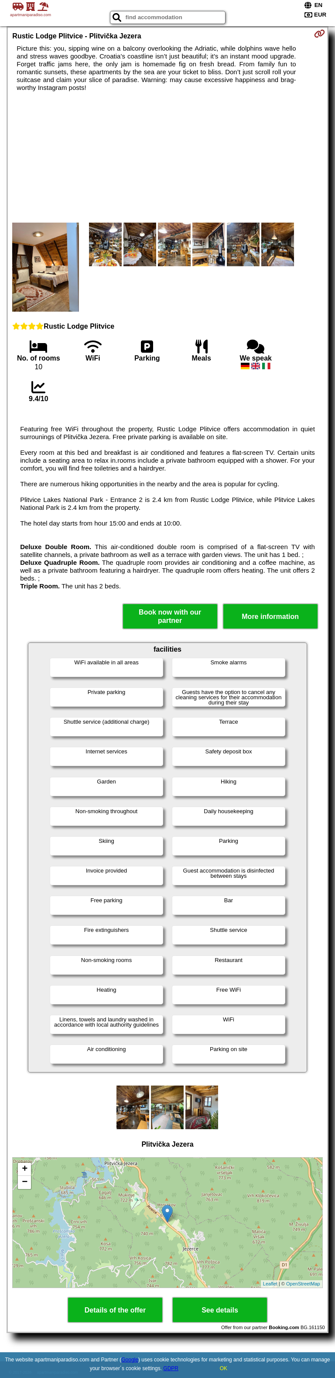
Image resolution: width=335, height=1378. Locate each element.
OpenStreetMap (303, 1283)
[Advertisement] (167, 157)
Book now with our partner (170, 616)
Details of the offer (115, 1310)
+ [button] (24, 1169)
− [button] (24, 1182)
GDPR (170, 1368)
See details (220, 1310)
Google (129, 1360)
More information (270, 616)
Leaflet (270, 1283)
